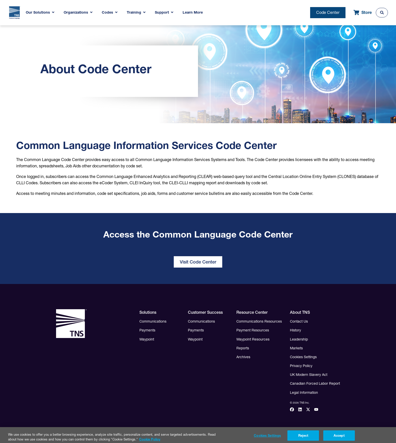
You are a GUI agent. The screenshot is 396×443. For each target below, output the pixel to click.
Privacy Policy (301, 365)
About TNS (300, 312)
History (295, 330)
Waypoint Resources (252, 339)
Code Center (327, 12)
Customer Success (205, 312)
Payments (147, 330)
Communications (152, 321)
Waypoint (146, 339)
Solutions (147, 312)
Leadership (299, 339)
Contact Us (299, 321)
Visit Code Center (198, 262)
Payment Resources (252, 330)
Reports (242, 348)
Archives (243, 357)
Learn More (193, 12)
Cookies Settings (303, 357)
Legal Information (304, 392)
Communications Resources (259, 321)
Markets (296, 348)
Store (363, 12)
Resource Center (252, 312)
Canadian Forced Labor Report (315, 383)
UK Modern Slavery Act (308, 374)
